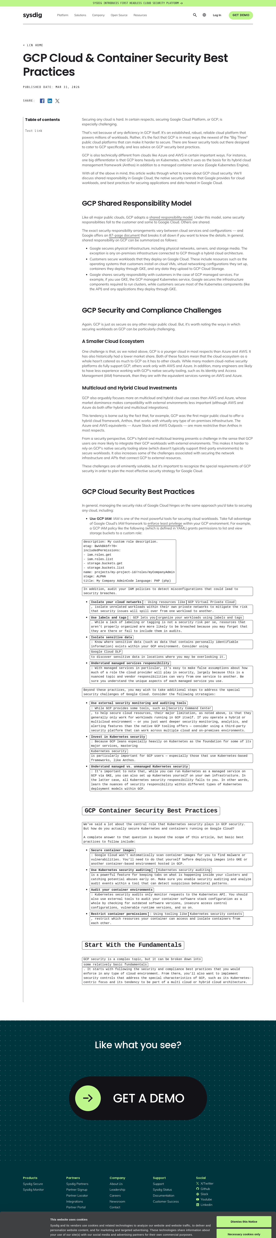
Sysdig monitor (33, 1182)
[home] (32, 15)
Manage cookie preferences (69, 1230)
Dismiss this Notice (244, 1197)
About (130, 1220)
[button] (62, 15)
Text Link (33, 131)
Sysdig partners (77, 1176)
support (158, 1176)
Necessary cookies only (244, 1210)
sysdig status (162, 1182)
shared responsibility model (170, 217)
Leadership (117, 1182)
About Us (116, 1176)
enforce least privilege (165, 523)
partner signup (76, 1182)
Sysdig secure (33, 1176)
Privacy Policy (102, 1220)
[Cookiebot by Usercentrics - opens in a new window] (25, 1230)
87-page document (124, 235)
